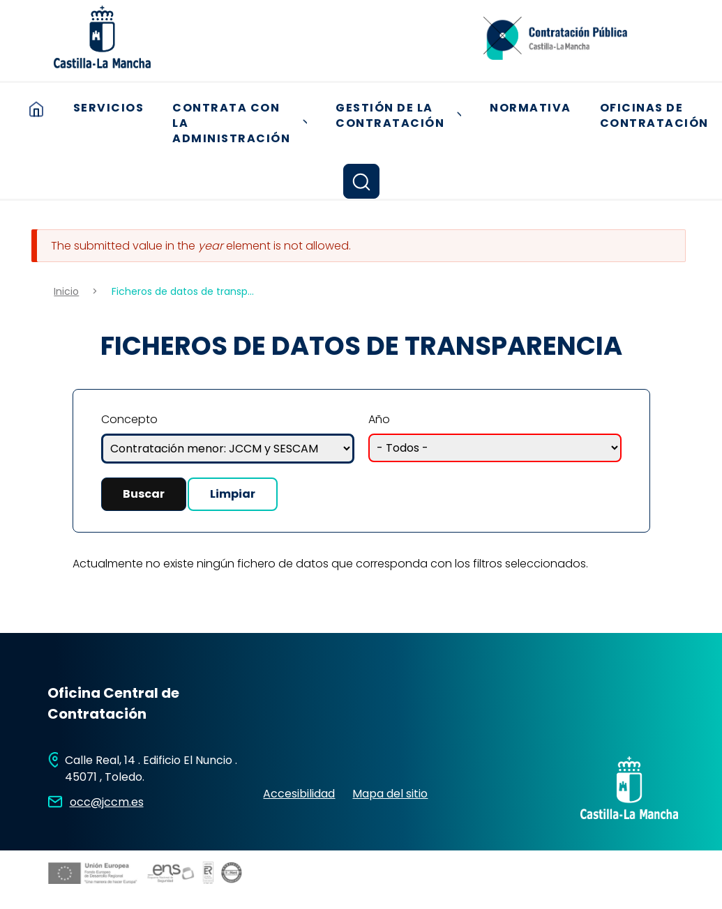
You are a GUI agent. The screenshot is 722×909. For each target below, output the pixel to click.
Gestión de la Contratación (403, 115)
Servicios (108, 108)
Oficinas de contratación (654, 115)
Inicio (36, 108)
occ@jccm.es (107, 802)
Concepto (129, 419)
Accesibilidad (299, 794)
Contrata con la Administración (244, 123)
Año (379, 419)
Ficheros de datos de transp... (183, 291)
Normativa (530, 108)
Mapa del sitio (390, 794)
